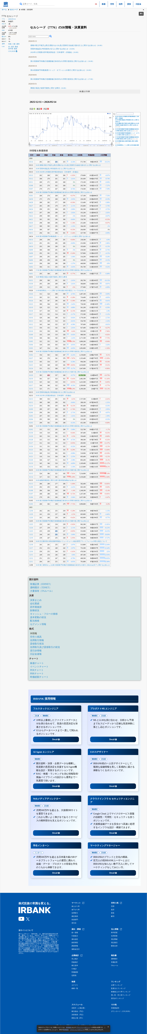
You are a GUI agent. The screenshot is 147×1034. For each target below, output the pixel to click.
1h (33, 113)
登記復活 (114, 942)
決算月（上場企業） (79, 1008)
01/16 (31, 467)
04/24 (31, 209)
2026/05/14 (12, 19)
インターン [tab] (38, 853)
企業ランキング (116, 985)
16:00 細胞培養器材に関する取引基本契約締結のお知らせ (56, 480)
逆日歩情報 (36, 650)
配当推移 (34, 620)
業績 (16, 47)
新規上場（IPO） (78, 1018)
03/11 (31, 328)
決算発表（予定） (78, 1015)
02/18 (31, 382)
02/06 (31, 412)
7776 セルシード (9, 16)
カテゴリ (75, 985)
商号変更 (114, 932)
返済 (112, 909)
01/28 (31, 440)
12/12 (31, 558)
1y (48, 113)
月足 (46, 109)
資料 (3, 44)
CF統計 (74, 969)
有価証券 (114, 962)
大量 (14, 44)
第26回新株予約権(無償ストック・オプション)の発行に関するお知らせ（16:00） (61, 70)
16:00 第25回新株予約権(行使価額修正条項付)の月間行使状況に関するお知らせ (64, 192)
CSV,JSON (12, 51)
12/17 (31, 548)
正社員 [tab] (37, 716)
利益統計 (75, 962)
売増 (112, 906)
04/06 (31, 260)
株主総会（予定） (78, 1011)
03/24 (31, 301)
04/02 (31, 267)
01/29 (31, 436)
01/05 (31, 504)
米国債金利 (115, 1008)
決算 (12, 47)
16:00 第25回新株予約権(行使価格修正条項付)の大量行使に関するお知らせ (62, 470)
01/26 (31, 446)
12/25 (31, 524)
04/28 (31, 202)
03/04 (31, 345)
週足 (39, 109)
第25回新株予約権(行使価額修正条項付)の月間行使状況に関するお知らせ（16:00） (62, 61)
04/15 (31, 233)
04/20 (31, 223)
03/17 (31, 314)
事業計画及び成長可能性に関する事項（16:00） (48, 88)
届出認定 (75, 939)
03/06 (31, 338)
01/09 (31, 487)
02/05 (31, 416)
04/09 (31, 250)
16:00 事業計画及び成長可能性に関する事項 (126, 141)
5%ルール (114, 965)
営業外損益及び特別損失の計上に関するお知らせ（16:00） (53, 49)
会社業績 (34, 603)
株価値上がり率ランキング (120, 992)
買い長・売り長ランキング (120, 995)
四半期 (10, 49)
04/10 (31, 246)
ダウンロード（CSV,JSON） (121, 1011)
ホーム (4, 9)
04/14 (31, 240)
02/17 (31, 385)
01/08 (31, 490)
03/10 (31, 331)
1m (41, 113)
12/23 (31, 531)
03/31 (31, 280)
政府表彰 (75, 942)
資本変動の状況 (38, 617)
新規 (112, 913)
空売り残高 (36, 637)
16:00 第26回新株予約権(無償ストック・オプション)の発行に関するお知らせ (63, 236)
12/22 (31, 534)
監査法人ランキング (118, 988)
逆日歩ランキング (117, 998)
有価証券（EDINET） (41, 584)
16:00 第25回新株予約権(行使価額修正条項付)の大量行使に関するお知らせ (62, 372)
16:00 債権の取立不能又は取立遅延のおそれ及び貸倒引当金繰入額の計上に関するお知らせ (68, 165)
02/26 (31, 362)
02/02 (31, 429)
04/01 (31, 274)
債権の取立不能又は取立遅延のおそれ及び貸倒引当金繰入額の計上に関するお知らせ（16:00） (66, 45)
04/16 (31, 229)
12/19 (31, 538)
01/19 (31, 463)
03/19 (31, 307)
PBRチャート (37, 673)
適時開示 (114, 959)
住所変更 (114, 936)
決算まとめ (36, 600)
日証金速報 (36, 654)
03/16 (31, 318)
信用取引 (75, 913)
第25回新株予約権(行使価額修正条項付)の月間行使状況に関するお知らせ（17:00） (62, 79)
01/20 (31, 460)
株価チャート (37, 663)
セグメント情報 (38, 624)
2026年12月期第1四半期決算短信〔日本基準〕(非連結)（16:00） (54, 52)
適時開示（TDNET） (40, 587)
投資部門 (75, 919)
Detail (56, 739)
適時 (18, 44)
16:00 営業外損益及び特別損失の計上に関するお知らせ (55, 168)
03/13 (31, 321)
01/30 (31, 433)
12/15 (31, 555)
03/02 (31, 355)
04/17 (31, 226)
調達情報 (75, 946)
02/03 (31, 423)
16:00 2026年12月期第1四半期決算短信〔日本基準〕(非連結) (57, 172)
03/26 (31, 294)
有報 (9, 44)
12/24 (31, 528)
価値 (15, 49)
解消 (112, 916)
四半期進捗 (36, 607)
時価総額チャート (39, 677)
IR (9, 47)
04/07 (31, 257)
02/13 (31, 399)
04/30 (31, 199)
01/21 (31, 456)
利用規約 (68, 1027)
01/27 (31, 443)
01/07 (31, 494)
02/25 (31, 365)
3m (44, 113)
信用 (120, 4)
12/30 (31, 511)
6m (46, 113)
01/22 (31, 453)
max (50, 113)
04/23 (31, 213)
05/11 (31, 182)
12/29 (31, 514)
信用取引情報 (37, 640)
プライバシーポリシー (83, 1027)
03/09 (31, 335)
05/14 (31, 162)
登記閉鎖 (114, 939)
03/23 (31, 304)
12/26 (31, 517)
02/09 (31, 409)
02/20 (31, 375)
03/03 (31, 348)
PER (3, 24)
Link (3, 46)
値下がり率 (76, 909)
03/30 (31, 284)
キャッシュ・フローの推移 (44, 614)
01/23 (31, 450)
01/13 (31, 484)
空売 (112, 4)
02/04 (31, 419)
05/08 (31, 185)
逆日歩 (74, 923)
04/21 (31, 219)
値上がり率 (76, 906)
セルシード (14, 9)
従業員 (74, 975)
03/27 (31, 287)
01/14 (31, 477)
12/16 (31, 551)
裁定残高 (75, 916)
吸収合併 (114, 946)
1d (35, 113)
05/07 (31, 189)
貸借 (129, 4)
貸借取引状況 (37, 643)
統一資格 (75, 932)
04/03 (31, 263)
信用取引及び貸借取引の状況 (45, 647)
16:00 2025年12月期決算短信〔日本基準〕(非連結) (53, 395)
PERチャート (37, 670)
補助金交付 (76, 949)
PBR (3, 30)
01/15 (31, 473)
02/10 (31, 406)
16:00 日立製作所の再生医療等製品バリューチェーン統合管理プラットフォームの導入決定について (71, 541)
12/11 (31, 561)
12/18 (31, 544)
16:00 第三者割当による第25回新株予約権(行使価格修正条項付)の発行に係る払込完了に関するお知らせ (73, 565)
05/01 (31, 196)
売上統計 (75, 959)
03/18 (31, 311)
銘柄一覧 (75, 988)
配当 (3, 36)
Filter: (114, 114)
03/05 (31, 341)
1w (39, 113)
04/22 (31, 216)
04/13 (31, 243)
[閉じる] (108, 1027)
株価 (103, 4)
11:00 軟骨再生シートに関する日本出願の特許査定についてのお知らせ (61, 290)
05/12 (31, 179)
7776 (3, 19)
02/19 (31, 379)
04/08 (31, 253)
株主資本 (75, 965)
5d (37, 113)
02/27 (31, 358)
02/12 (31, 402)
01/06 (31, 497)
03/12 (31, 324)
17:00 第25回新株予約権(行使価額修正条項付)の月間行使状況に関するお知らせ (64, 270)
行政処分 (75, 936)
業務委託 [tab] (46, 716)
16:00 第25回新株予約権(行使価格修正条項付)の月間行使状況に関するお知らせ (64, 351)
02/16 (31, 389)
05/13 (31, 175)
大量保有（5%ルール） (42, 591)
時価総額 (75, 972)
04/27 (31, 206)
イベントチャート (39, 666)
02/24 (31, 368)
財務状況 (34, 610)
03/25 (31, 297)
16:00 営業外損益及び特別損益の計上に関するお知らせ (55, 392)
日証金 (138, 4)
